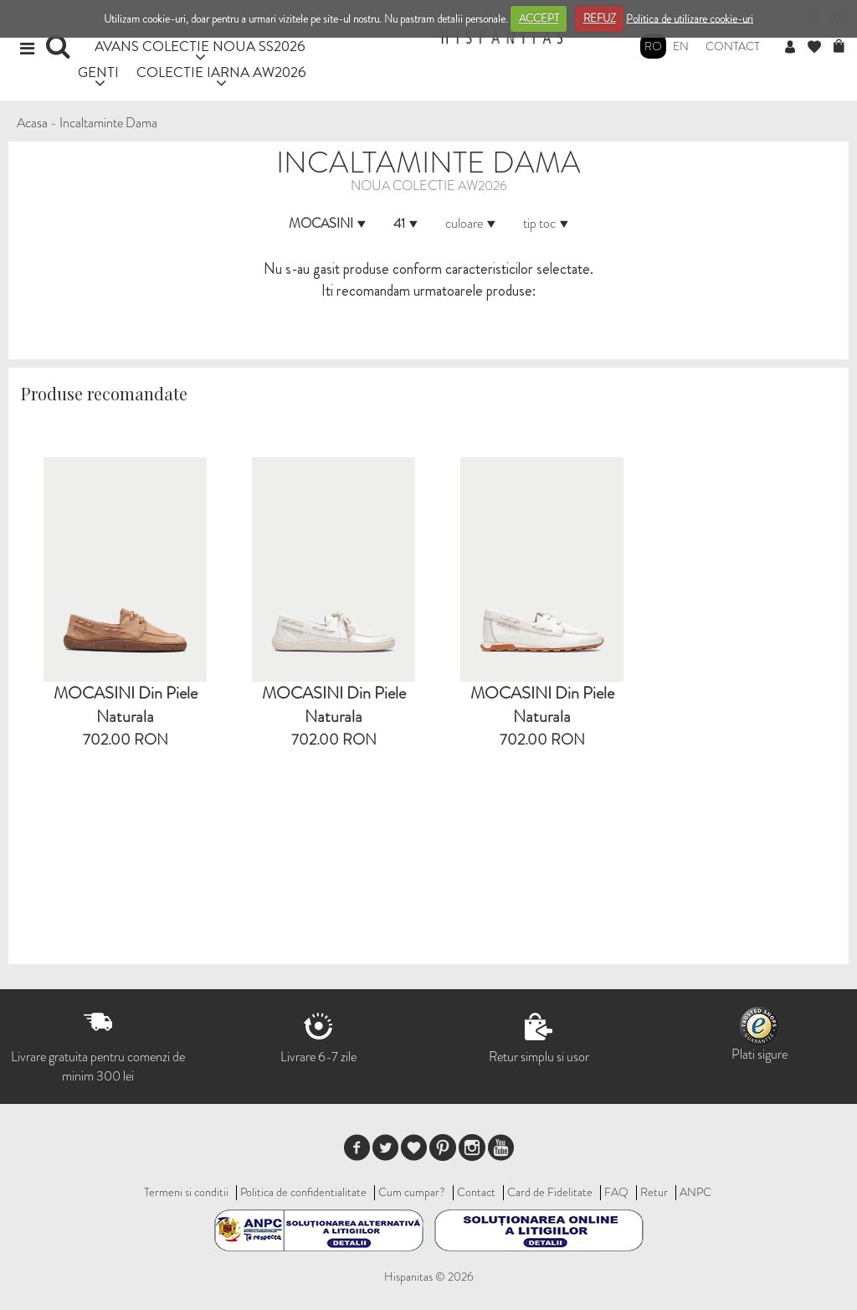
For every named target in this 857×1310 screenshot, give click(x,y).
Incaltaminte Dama (108, 122)
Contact (733, 46)
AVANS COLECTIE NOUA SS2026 (200, 45)
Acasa (32, 122)
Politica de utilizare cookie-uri (689, 18)
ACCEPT (539, 18)
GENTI (98, 71)
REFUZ (599, 18)
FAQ (616, 1192)
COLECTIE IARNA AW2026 (221, 71)
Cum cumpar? (411, 1192)
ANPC (695, 1192)
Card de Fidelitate (550, 1192)
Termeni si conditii (186, 1192)
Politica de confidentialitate (303, 1192)
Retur (654, 1192)
